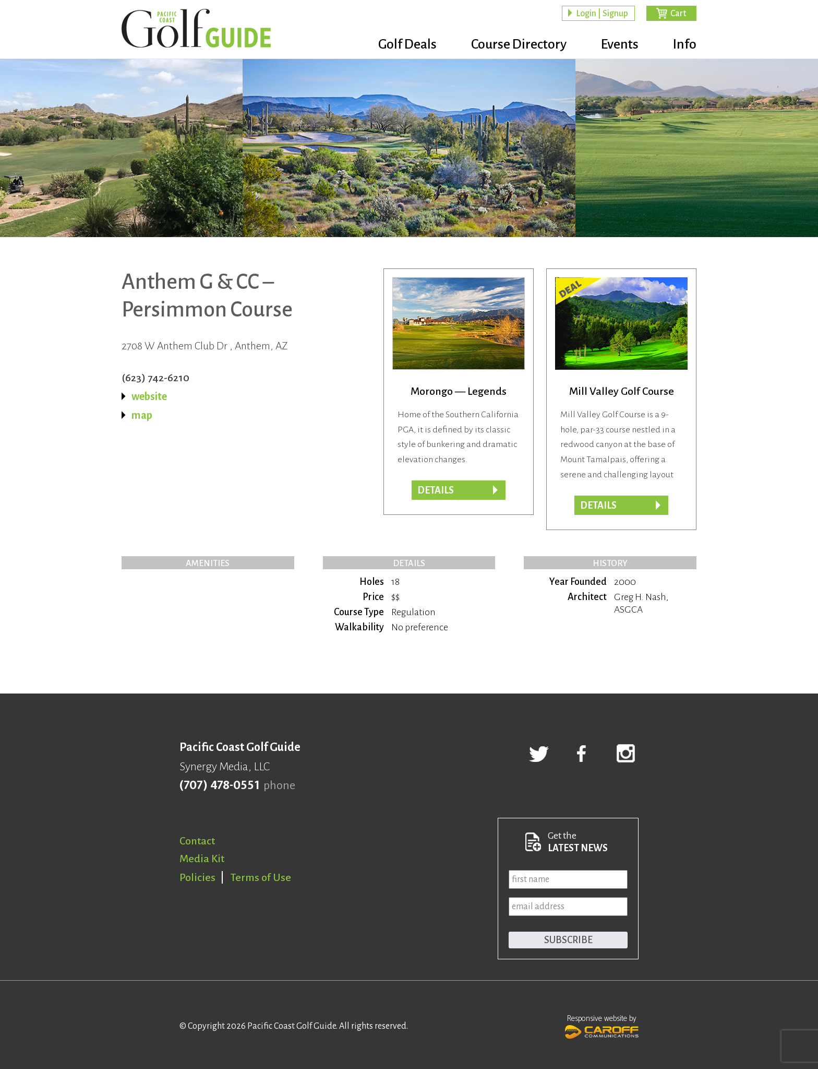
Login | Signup (602, 13)
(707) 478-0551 (219, 785)
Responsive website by (602, 1025)
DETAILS (598, 505)
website (149, 396)
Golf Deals (407, 44)
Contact (197, 841)
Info (684, 44)
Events (620, 44)
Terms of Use (261, 877)
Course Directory (519, 44)
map (141, 415)
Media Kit (201, 858)
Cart (678, 13)
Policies (197, 877)
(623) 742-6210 (155, 377)
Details (435, 490)
